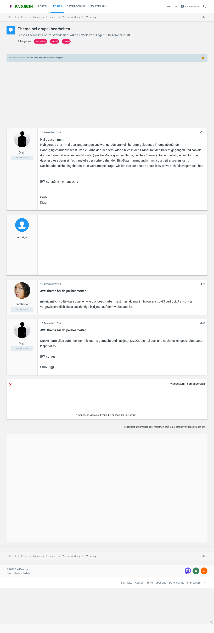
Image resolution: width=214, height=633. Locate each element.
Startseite (126, 582)
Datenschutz (176, 582)
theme (66, 41)
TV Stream (98, 6)
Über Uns (160, 582)
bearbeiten (40, 41)
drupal (54, 41)
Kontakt (139, 582)
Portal (43, 6)
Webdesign (60, 35)
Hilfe (150, 582)
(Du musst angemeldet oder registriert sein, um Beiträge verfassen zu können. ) (165, 426)
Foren (57, 6)
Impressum (194, 582)
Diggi (98, 35)
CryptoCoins (76, 6)
